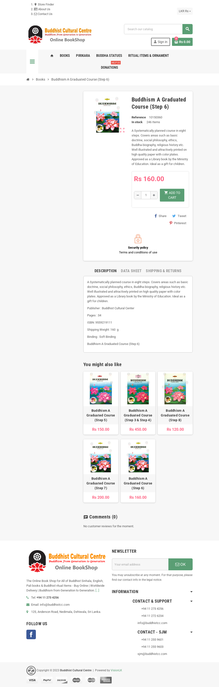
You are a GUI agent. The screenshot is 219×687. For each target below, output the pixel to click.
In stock (137, 122)
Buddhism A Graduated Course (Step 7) (100, 483)
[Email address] (140, 564)
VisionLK (116, 670)
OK (180, 564)
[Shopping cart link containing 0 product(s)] (182, 42)
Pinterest (178, 223)
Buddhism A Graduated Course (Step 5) (100, 415)
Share (161, 216)
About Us (42, 9)
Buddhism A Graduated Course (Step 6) (138, 483)
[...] (97, 590)
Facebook (31, 634)
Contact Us (43, 14)
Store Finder (44, 4)
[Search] (158, 29)
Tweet (179, 216)
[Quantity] (146, 195)
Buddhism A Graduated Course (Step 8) (175, 415)
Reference (139, 117)
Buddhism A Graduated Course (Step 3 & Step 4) (138, 415)
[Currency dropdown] (185, 11)
